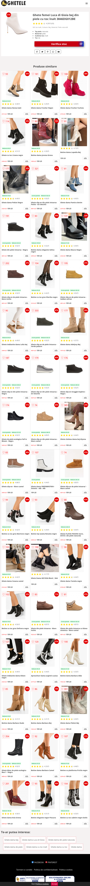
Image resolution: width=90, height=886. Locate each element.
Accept (54, 884)
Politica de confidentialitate (46, 869)
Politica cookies (66, 869)
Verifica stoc (67, 44)
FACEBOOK (38, 862)
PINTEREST (51, 862)
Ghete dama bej (11, 840)
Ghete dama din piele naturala (61, 840)
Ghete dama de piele (13, 847)
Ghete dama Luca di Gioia (33, 840)
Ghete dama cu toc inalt (36, 847)
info (26, 114)
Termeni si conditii (24, 869)
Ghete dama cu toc (59, 847)
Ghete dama (76, 847)
